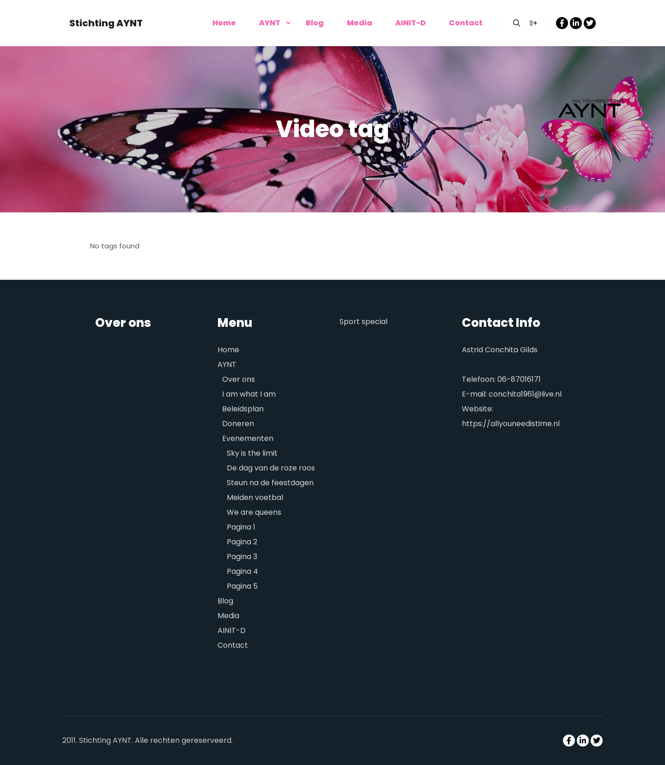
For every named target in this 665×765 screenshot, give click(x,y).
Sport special (363, 321)
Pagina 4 (242, 571)
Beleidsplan (243, 409)
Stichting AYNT (106, 23)
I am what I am (249, 394)
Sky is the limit (252, 453)
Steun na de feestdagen (270, 482)
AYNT (227, 364)
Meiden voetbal (255, 497)
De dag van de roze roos (271, 468)
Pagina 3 (242, 556)
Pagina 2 (242, 541)
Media (228, 615)
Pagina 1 (241, 527)
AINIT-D (232, 630)
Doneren (238, 423)
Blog (225, 601)
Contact (233, 645)
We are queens (254, 512)
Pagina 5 (242, 586)
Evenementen (247, 438)
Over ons (238, 379)
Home (228, 349)
